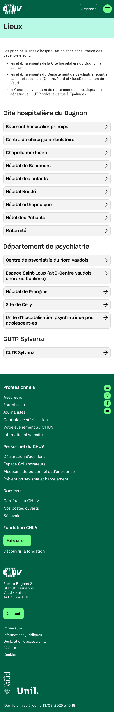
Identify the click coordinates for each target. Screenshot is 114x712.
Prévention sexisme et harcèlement (35, 478)
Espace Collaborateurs (24, 463)
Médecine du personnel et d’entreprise (39, 471)
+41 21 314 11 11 (15, 597)
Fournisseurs (15, 404)
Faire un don (19, 540)
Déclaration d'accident (24, 456)
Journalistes (14, 412)
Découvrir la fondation (24, 550)
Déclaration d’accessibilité (25, 641)
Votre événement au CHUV (28, 427)
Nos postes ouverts (21, 508)
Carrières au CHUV (21, 500)
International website (23, 434)
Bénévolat (12, 515)
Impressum (12, 628)
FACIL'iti (10, 648)
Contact (13, 613)
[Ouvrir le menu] (107, 9)
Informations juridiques (22, 635)
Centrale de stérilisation (25, 419)
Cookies (10, 654)
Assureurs (12, 397)
